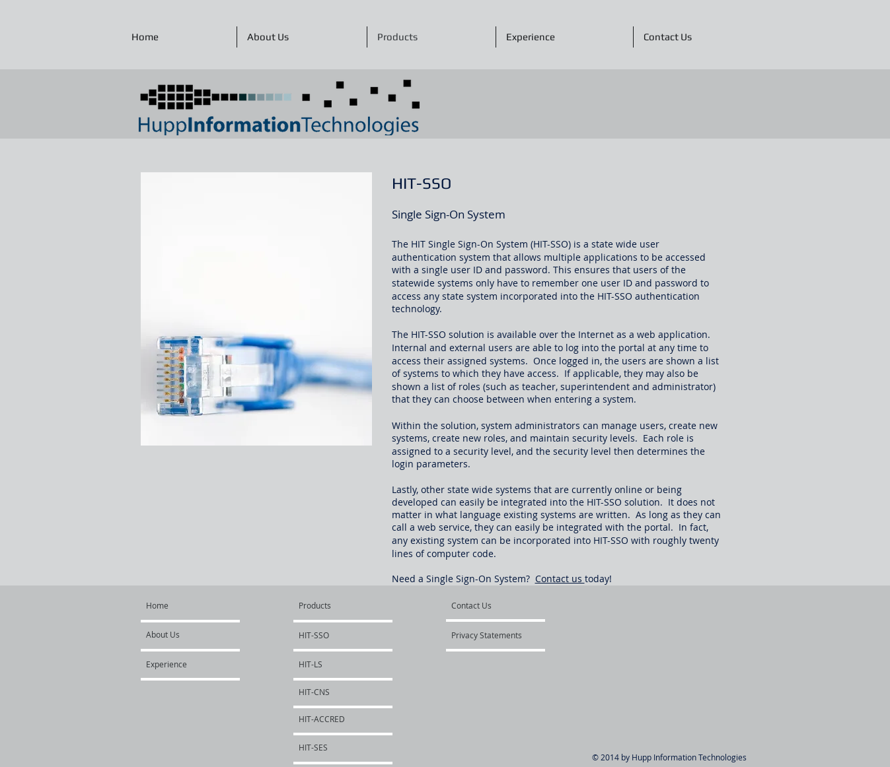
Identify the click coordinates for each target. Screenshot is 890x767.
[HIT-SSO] (337, 635)
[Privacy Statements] (489, 635)
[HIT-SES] (334, 747)
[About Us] (196, 634)
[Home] (196, 605)
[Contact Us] (489, 605)
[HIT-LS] (334, 664)
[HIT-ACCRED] (334, 719)
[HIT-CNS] (334, 692)
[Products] (330, 605)
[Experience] (184, 664)
